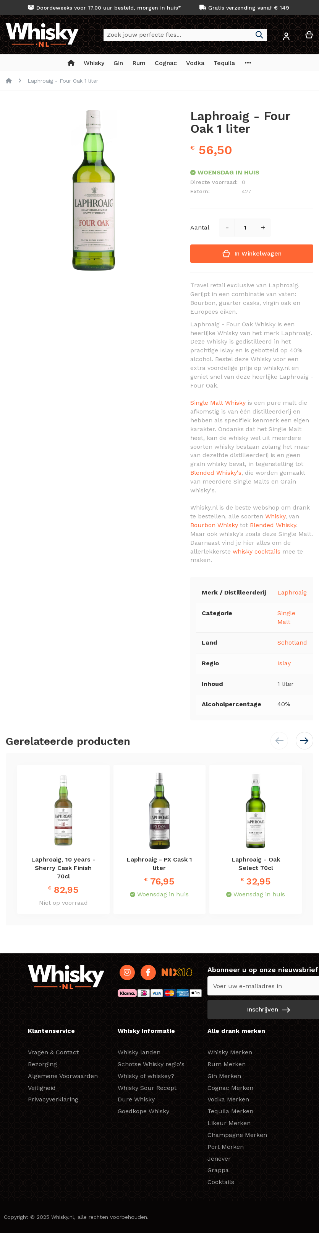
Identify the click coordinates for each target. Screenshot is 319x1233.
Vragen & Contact (53, 1052)
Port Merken (225, 1146)
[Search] (259, 35)
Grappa (218, 1170)
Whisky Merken (229, 1052)
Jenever (219, 1158)
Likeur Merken (229, 1123)
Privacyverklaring (53, 1099)
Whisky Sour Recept (147, 1087)
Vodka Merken (228, 1099)
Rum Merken (226, 1064)
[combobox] (185, 35)
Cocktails (220, 1182)
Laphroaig (292, 592)
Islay (284, 663)
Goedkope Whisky (143, 1111)
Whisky (275, 516)
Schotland (292, 642)
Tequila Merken (230, 1111)
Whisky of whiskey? (146, 1076)
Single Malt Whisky (218, 402)
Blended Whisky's (215, 472)
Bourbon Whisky (214, 525)
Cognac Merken (230, 1087)
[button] (286, 38)
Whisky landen (139, 1052)
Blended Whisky (273, 525)
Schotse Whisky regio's (151, 1064)
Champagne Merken (237, 1135)
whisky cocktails (256, 551)
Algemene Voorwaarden (63, 1076)
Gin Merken (224, 1076)
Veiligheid (42, 1087)
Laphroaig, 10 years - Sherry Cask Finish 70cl (63, 868)
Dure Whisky (136, 1099)
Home (9, 81)
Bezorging (42, 1064)
